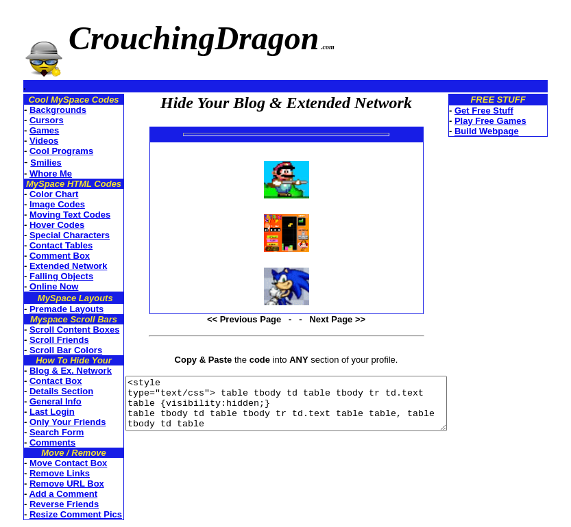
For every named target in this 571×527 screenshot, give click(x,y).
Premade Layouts (50, 309)
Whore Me (34, 173)
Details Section (45, 391)
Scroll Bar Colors (49, 350)
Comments (36, 442)
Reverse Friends (47, 504)
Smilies (29, 162)
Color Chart (37, 194)
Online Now (37, 286)
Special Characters (53, 235)
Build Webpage (508, 131)
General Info (39, 401)
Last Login (35, 412)
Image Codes (41, 204)
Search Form (40, 432)
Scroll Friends (43, 340)
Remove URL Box (50, 483)
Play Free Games (512, 121)
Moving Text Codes (53, 214)
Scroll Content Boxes (58, 329)
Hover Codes (40, 225)
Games (27, 130)
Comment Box (43, 255)
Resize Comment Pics (59, 514)
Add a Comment (46, 494)
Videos (27, 141)
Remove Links (43, 473)
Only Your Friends (51, 422)
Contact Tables (44, 245)
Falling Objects (45, 276)
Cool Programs (45, 151)
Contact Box (39, 381)
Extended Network (51, 266)
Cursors (30, 120)
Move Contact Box (51, 463)
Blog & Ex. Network (54, 370)
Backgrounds (41, 110)
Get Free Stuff (505, 110)
